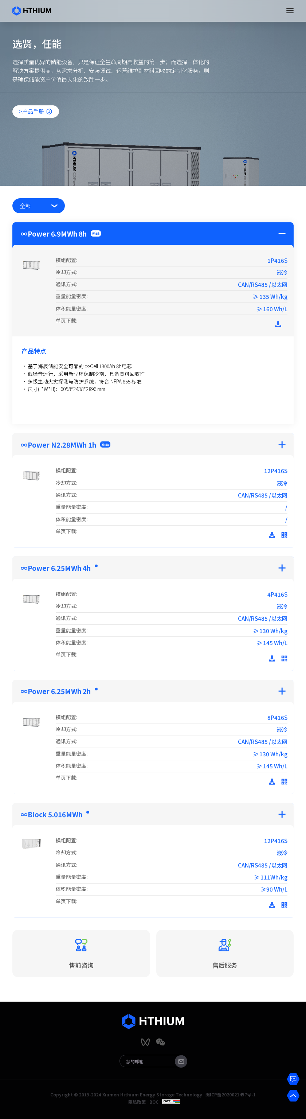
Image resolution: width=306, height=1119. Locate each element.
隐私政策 (137, 1102)
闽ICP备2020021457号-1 (230, 1094)
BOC (153, 1102)
